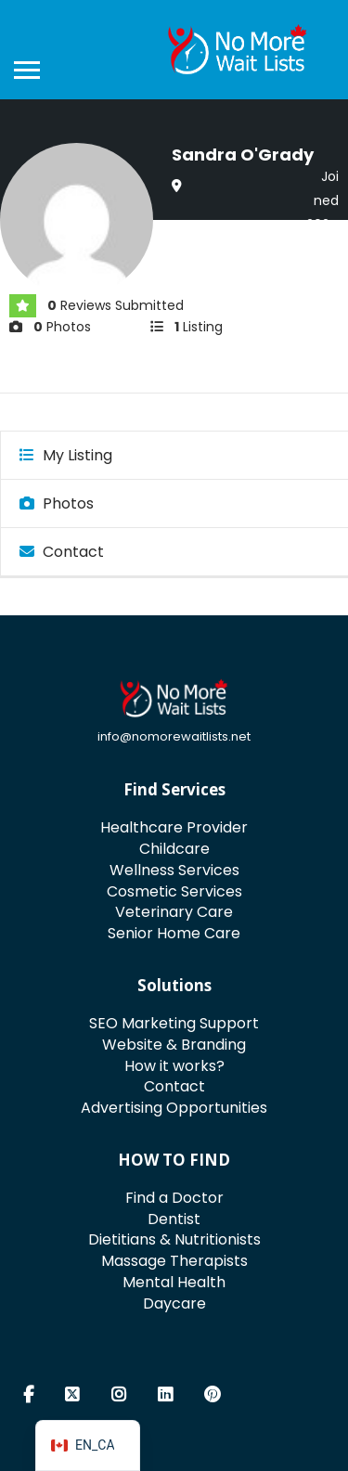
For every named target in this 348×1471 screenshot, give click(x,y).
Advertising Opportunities (174, 1107)
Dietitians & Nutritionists (174, 1239)
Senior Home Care (174, 933)
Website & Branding (174, 1044)
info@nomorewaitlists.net (174, 736)
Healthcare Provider (174, 827)
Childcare (174, 848)
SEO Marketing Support (174, 1023)
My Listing (65, 455)
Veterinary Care (174, 912)
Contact (61, 551)
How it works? (174, 1066)
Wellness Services (174, 870)
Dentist (174, 1219)
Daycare (174, 1303)
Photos (56, 503)
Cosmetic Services (174, 891)
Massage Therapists (174, 1260)
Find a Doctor (174, 1197)
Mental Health (174, 1282)
